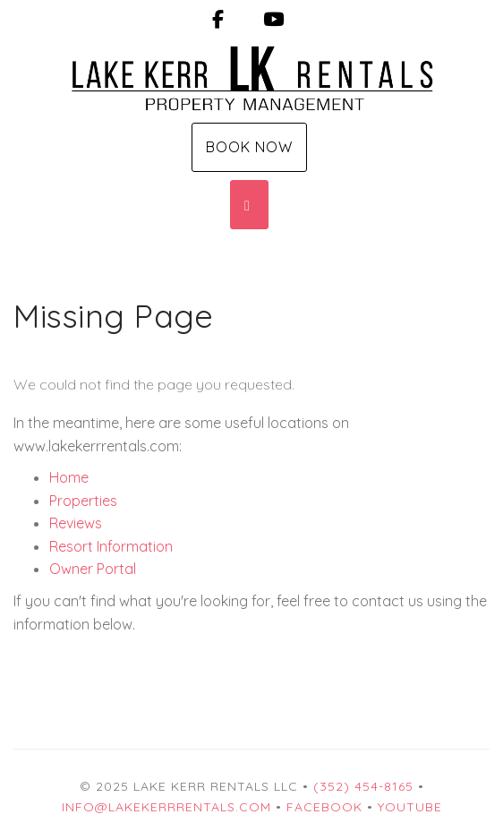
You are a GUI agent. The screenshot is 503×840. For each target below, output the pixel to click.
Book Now (249, 147)
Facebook (324, 807)
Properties (83, 501)
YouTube (410, 807)
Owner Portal (92, 569)
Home (69, 477)
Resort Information (111, 546)
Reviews (75, 523)
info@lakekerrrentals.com (166, 807)
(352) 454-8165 (363, 786)
